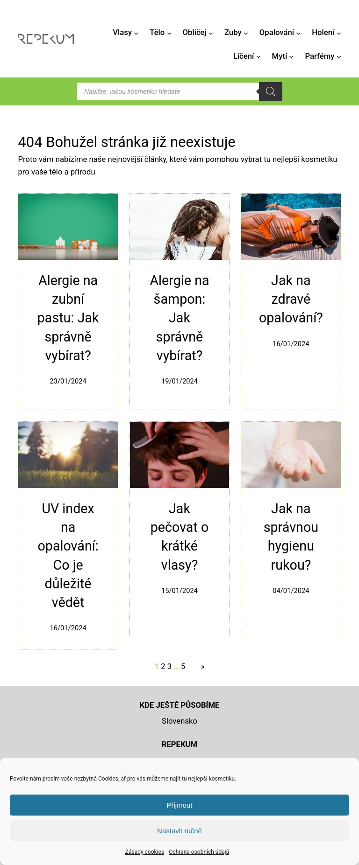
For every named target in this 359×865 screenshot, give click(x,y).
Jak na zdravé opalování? (291, 299)
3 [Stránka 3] (169, 666)
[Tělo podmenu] (169, 32)
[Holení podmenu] (339, 32)
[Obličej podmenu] (210, 32)
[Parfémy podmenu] (339, 56)
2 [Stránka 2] (163, 666)
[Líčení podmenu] (258, 56)
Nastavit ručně (179, 831)
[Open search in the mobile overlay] (179, 91)
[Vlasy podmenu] (136, 32)
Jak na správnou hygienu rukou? (291, 537)
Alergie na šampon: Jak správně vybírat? (179, 317)
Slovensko (179, 721)
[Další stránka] (200, 667)
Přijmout (179, 805)
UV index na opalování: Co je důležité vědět (67, 555)
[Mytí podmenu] (291, 56)
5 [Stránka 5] (183, 666)
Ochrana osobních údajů (199, 852)
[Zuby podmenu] (246, 32)
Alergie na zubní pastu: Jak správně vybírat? (68, 317)
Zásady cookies (144, 852)
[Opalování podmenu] (298, 32)
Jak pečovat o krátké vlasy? (180, 537)
